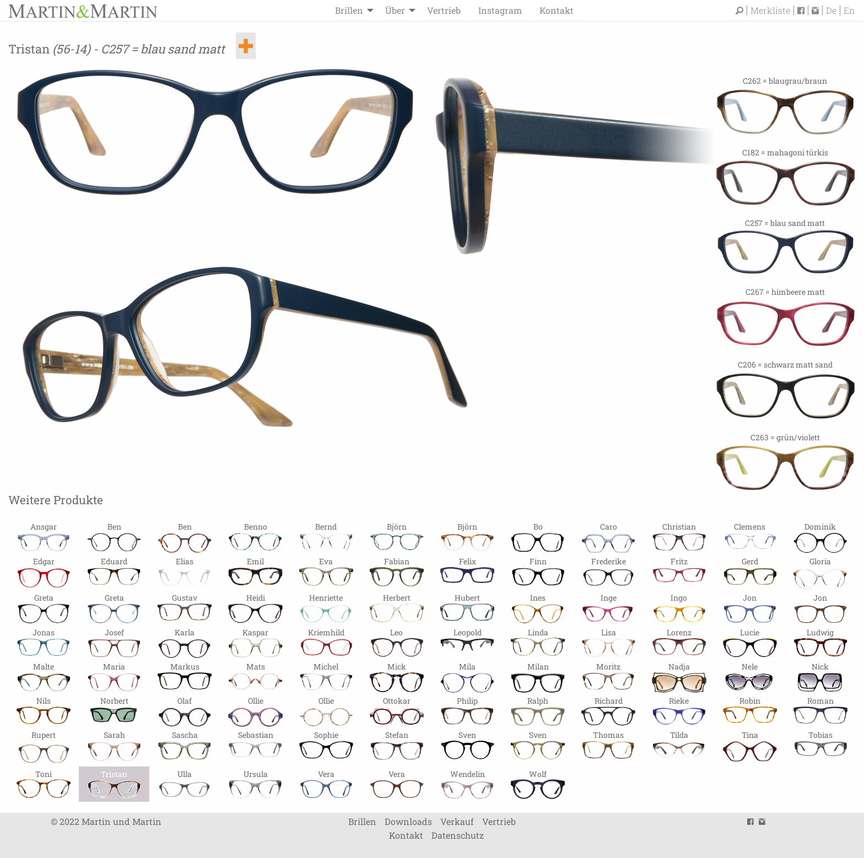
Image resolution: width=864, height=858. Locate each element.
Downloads (408, 821)
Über (395, 10)
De (831, 10)
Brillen (349, 10)
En (849, 10)
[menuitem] (351, 10)
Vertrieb (444, 10)
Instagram (500, 10)
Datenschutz (457, 835)
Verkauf (457, 821)
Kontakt (556, 10)
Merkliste (770, 10)
